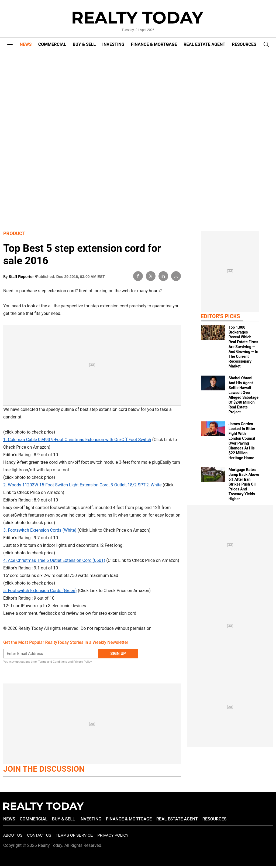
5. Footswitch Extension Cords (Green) (40, 590)
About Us (12, 835)
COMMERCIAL (52, 44)
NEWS (26, 44)
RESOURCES (244, 44)
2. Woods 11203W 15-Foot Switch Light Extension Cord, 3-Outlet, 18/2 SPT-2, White (82, 484)
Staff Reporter (22, 276)
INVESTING (113, 44)
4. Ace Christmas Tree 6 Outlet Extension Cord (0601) (54, 560)
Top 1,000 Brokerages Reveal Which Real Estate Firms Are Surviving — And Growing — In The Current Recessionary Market (243, 346)
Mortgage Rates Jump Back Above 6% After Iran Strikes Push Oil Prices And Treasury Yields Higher (244, 484)
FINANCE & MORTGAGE (154, 44)
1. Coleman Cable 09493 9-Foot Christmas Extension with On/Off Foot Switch (77, 439)
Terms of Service (74, 835)
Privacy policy (112, 835)
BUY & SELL (84, 44)
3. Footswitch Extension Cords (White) (39, 530)
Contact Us (39, 835)
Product (14, 233)
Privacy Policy (82, 662)
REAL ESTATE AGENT (204, 44)
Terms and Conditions (52, 662)
